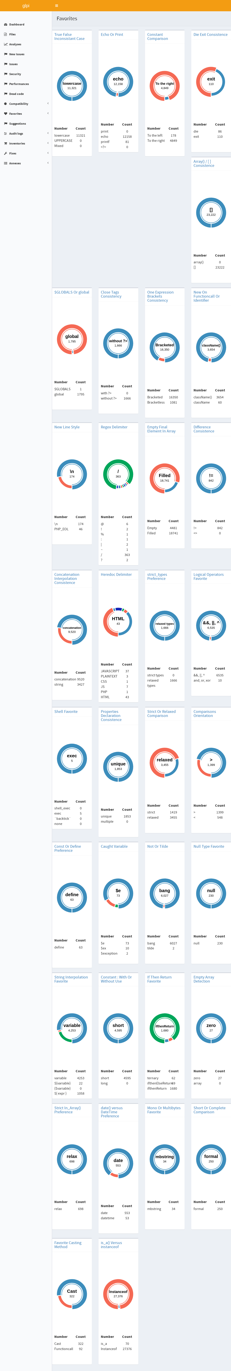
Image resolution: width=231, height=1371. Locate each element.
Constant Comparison (157, 36)
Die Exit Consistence (211, 34)
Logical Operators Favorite (209, 576)
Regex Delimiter (114, 427)
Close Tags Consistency (111, 294)
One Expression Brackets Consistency (160, 296)
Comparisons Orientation (205, 714)
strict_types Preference (157, 576)
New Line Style (67, 427)
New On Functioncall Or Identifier (207, 296)
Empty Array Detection (204, 979)
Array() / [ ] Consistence (204, 163)
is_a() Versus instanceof (111, 1245)
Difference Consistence (204, 429)
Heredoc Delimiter (116, 574)
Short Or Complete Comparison (210, 1110)
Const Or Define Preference (67, 848)
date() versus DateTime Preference (112, 1112)
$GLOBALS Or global (71, 292)
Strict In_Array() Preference (67, 1110)
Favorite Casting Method (67, 1245)
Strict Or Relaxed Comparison (161, 714)
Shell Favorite (66, 711)
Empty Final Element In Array (161, 429)
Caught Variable (114, 846)
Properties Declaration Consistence (111, 716)
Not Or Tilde (157, 846)
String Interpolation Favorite (71, 979)
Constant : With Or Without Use (116, 979)
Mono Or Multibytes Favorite (164, 1110)
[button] (56, 5)
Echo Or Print (112, 34)
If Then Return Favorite (159, 979)
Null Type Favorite (209, 846)
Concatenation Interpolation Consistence (66, 579)
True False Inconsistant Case (69, 36)
